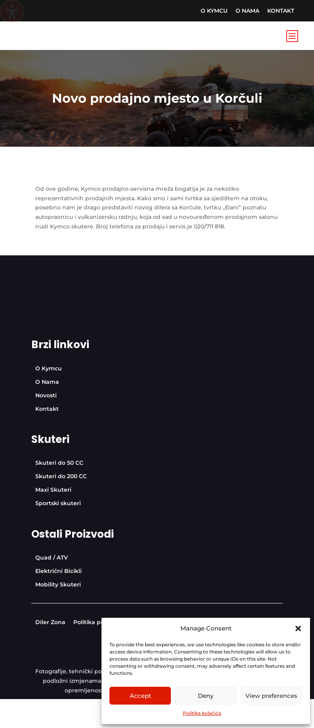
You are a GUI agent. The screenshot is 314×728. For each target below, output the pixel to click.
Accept (140, 695)
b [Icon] (291, 35)
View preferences (271, 695)
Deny (205, 695)
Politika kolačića (202, 713)
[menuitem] (214, 10)
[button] (298, 628)
